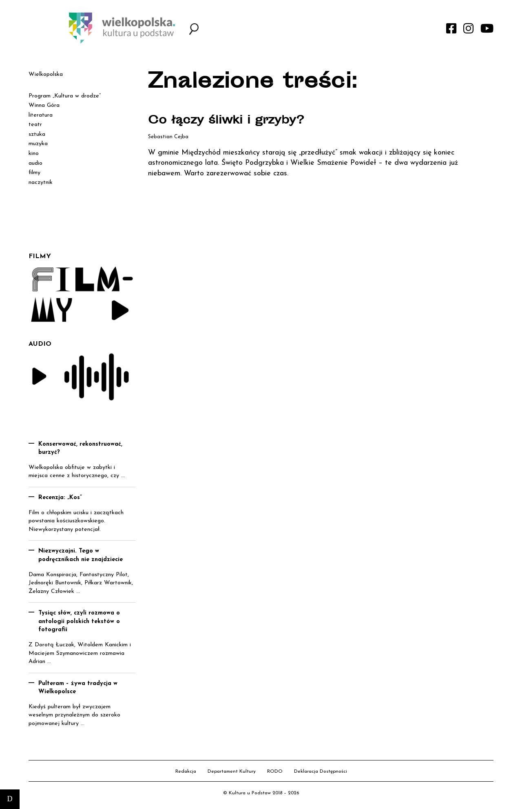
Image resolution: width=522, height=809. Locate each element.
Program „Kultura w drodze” (65, 96)
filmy (34, 173)
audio (35, 163)
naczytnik (41, 182)
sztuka (37, 134)
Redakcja (185, 771)
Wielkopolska (46, 74)
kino (34, 153)
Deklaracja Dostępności (320, 771)
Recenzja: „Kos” (60, 498)
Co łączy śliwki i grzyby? (226, 121)
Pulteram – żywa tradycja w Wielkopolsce (77, 688)
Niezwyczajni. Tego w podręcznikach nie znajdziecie (80, 555)
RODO (275, 771)
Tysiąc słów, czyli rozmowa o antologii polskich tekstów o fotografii (79, 621)
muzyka (38, 144)
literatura (41, 115)
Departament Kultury (232, 771)
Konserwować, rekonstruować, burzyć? (80, 448)
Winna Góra (44, 105)
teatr (35, 125)
